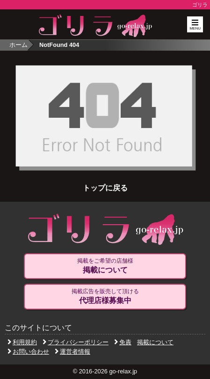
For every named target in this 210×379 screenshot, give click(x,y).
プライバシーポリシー (76, 342)
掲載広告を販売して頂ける (105, 296)
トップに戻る (105, 188)
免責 (122, 342)
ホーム (18, 44)
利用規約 (22, 342)
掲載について (155, 342)
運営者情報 (72, 351)
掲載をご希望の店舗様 (105, 266)
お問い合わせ (28, 351)
